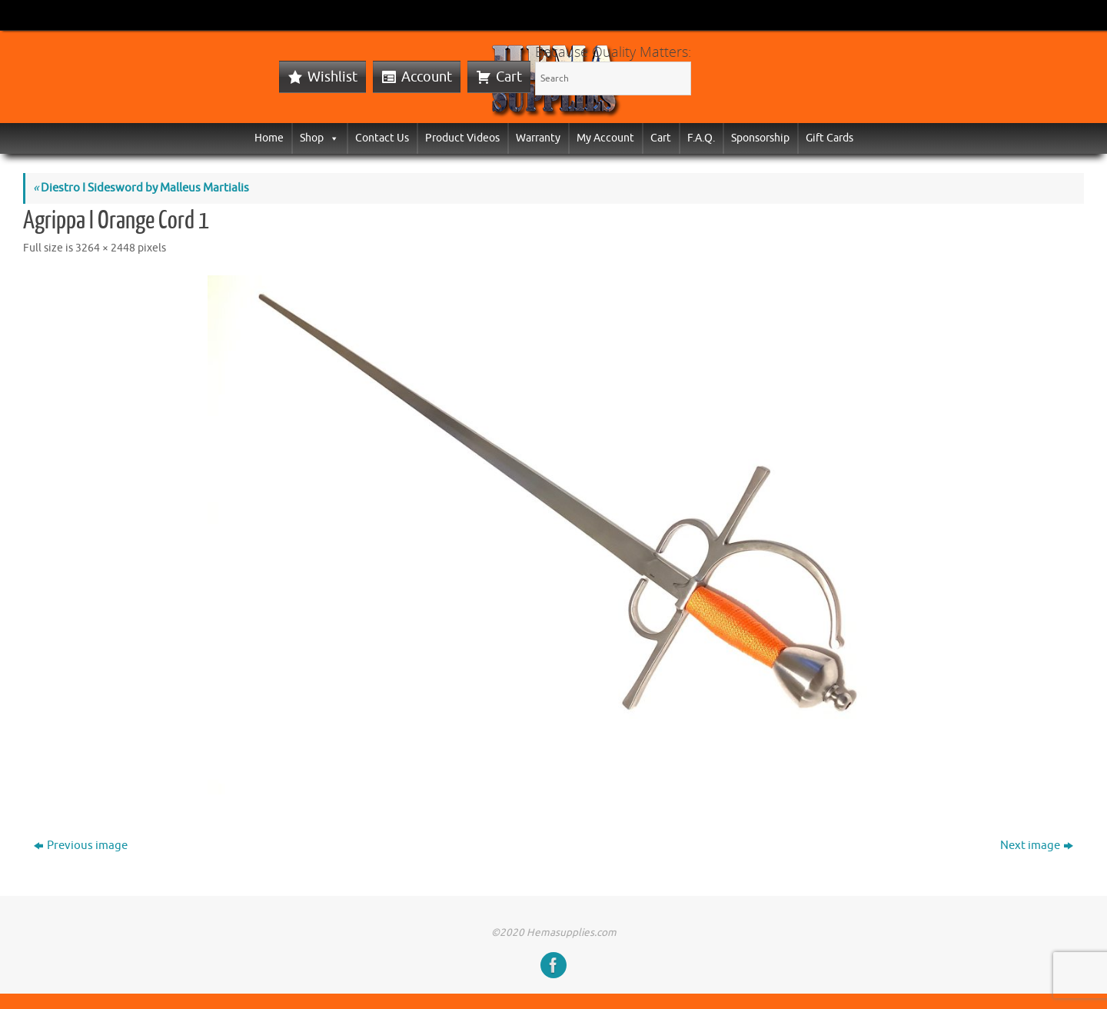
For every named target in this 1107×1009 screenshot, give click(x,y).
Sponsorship (760, 138)
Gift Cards (829, 138)
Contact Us (382, 138)
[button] (331, 138)
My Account (605, 138)
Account (426, 76)
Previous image (81, 845)
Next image (1036, 845)
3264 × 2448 (105, 248)
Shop (319, 138)
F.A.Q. (701, 138)
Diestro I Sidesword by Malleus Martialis (141, 188)
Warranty (538, 138)
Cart (509, 76)
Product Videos (462, 138)
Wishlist (332, 76)
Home (269, 138)
